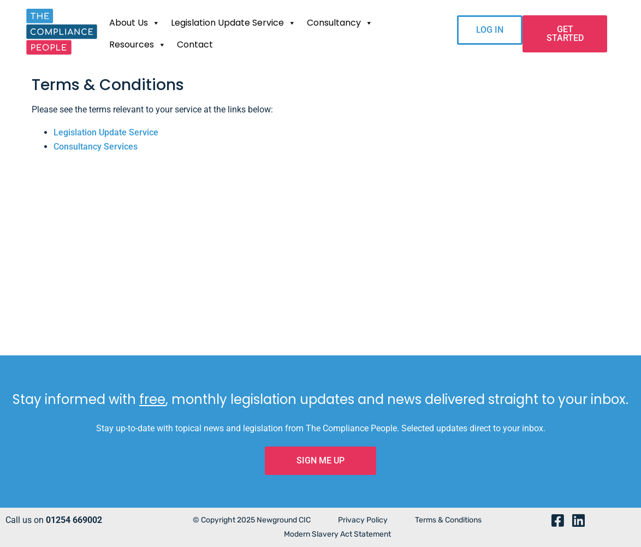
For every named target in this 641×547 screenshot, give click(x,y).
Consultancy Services (96, 146)
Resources (137, 45)
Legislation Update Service (233, 23)
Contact (195, 44)
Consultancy (340, 23)
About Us (134, 23)
